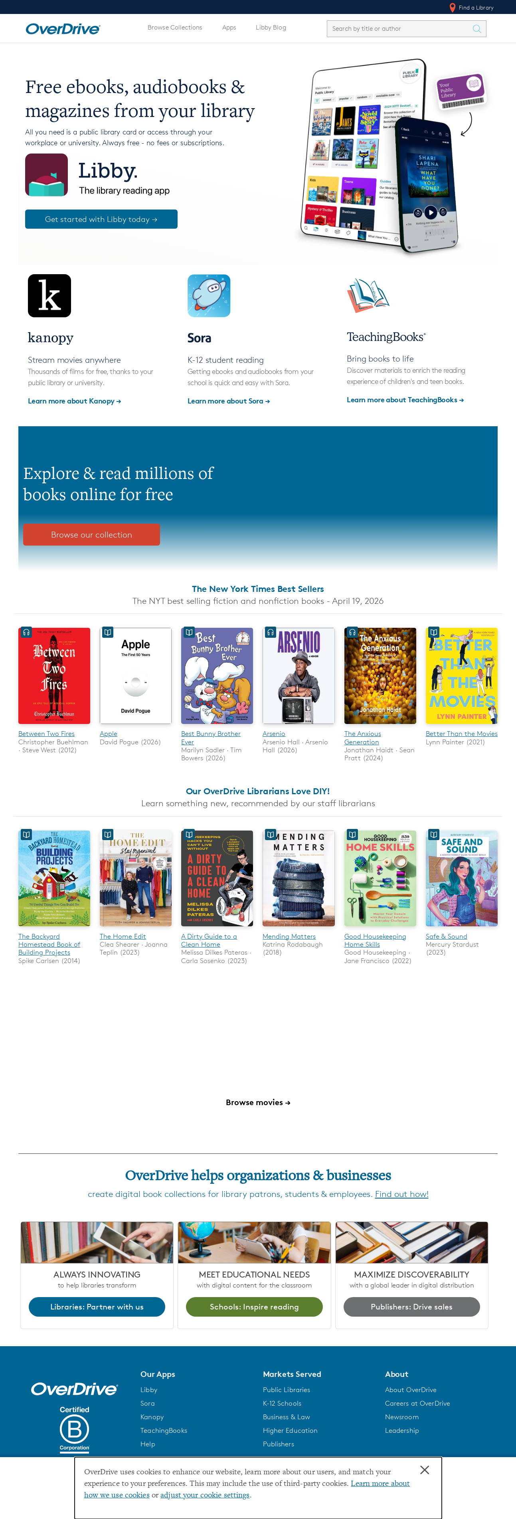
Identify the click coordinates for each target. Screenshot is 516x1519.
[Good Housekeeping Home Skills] (380, 928)
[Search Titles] (479, 29)
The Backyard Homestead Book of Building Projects (49, 944)
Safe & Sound (446, 936)
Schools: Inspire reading (254, 1306)
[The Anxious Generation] (380, 725)
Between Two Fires (46, 734)
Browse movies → (258, 1102)
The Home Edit (123, 936)
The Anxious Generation (362, 738)
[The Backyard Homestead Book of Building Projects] (54, 928)
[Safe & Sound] (462, 928)
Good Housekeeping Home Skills (375, 940)
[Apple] (136, 725)
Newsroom (402, 1417)
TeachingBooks (163, 1430)
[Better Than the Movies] (462, 725)
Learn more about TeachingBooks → (405, 399)
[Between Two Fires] (54, 725)
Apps (229, 27)
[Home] (63, 27)
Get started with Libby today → (101, 219)
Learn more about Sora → (229, 400)
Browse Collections (175, 27)
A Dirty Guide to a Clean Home (209, 940)
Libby (148, 1390)
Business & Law (286, 1417)
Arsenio (274, 734)
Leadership (402, 1430)
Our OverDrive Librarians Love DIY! (258, 791)
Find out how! (402, 1194)
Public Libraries (286, 1390)
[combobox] (399, 28)
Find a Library (471, 7)
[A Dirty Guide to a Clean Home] (217, 928)
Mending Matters (289, 936)
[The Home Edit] (136, 928)
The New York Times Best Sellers (258, 588)
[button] (196, 1374)
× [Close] (424, 1470)
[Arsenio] (298, 725)
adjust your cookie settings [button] (204, 1495)
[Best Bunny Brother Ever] (217, 725)
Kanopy (152, 1417)
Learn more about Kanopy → (74, 400)
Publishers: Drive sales (412, 1306)
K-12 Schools (282, 1403)
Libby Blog (271, 27)
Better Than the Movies (462, 734)
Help (147, 1444)
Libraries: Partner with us (97, 1306)
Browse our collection (91, 535)
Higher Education (290, 1430)
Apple (108, 734)
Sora (147, 1403)
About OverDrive (411, 1390)
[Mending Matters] (298, 928)
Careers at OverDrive (417, 1403)
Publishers (278, 1444)
